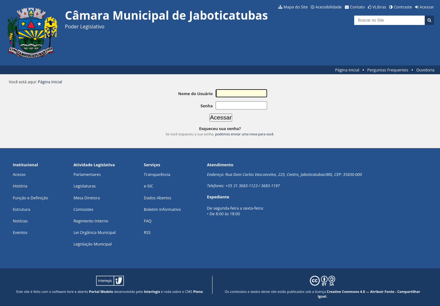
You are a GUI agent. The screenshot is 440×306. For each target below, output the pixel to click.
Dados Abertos (157, 198)
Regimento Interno (90, 221)
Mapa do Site (295, 7)
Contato (357, 7)
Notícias (20, 221)
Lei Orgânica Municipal (94, 232)
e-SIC (148, 186)
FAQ (148, 221)
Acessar (427, 7)
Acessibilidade (328, 7)
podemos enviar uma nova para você (244, 134)
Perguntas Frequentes (387, 70)
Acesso (19, 174)
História (20, 186)
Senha (206, 106)
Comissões (83, 209)
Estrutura (21, 209)
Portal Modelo (101, 291)
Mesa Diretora (86, 198)
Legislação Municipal (92, 244)
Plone (198, 291)
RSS (147, 232)
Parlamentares (86, 174)
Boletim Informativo (162, 209)
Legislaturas (84, 186)
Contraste (403, 7)
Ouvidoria (425, 70)
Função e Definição (30, 198)
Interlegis (152, 291)
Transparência (157, 174)
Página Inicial (347, 70)
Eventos (20, 232)
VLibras (379, 7)
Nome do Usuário (195, 93)
